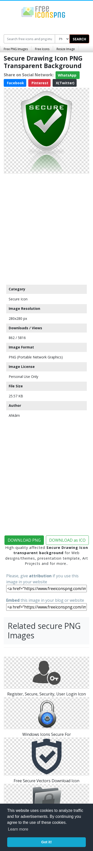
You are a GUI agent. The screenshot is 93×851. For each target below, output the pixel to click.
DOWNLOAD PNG (24, 540)
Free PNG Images (16, 49)
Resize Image (66, 49)
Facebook (15, 83)
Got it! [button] (46, 842)
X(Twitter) (64, 83)
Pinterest (39, 83)
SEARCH (79, 39)
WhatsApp (67, 75)
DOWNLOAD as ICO (67, 540)
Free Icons (42, 49)
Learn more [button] (18, 829)
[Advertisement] (46, 228)
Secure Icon (18, 299)
